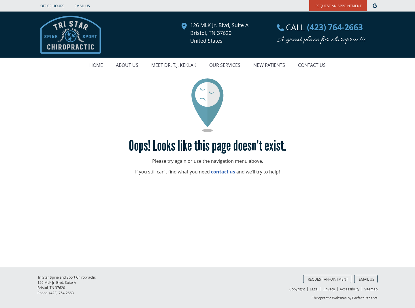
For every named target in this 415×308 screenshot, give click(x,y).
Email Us (82, 5)
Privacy (329, 289)
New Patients (269, 65)
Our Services (224, 65)
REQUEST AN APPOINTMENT (339, 5)
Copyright (297, 289)
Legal (314, 289)
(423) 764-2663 (61, 292)
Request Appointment (328, 279)
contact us (223, 172)
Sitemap (371, 289)
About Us (127, 65)
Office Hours (52, 5)
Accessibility (349, 289)
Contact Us (312, 65)
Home (96, 65)
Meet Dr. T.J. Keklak (173, 65)
